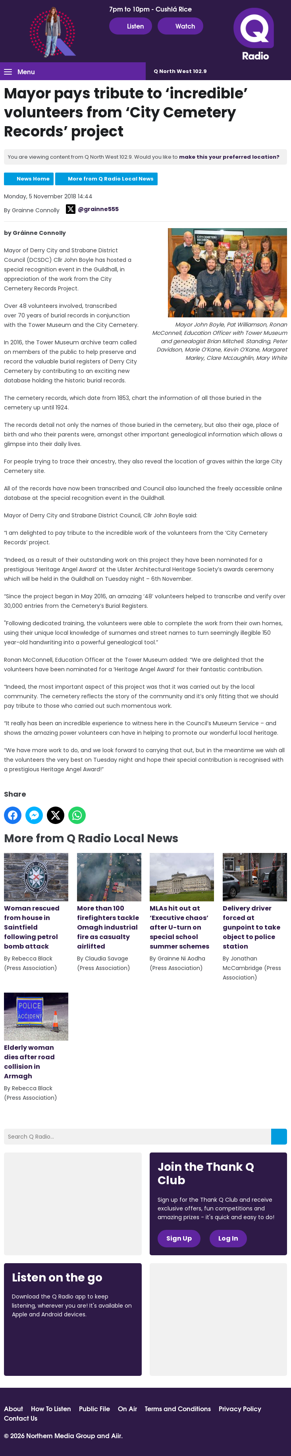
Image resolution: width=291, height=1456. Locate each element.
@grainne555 (92, 209)
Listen (130, 26)
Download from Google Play (42, 1356)
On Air (127, 1408)
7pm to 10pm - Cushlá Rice (150, 8)
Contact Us (20, 1418)
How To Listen (51, 1408)
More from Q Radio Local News (111, 178)
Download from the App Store (43, 1336)
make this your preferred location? (229, 157)
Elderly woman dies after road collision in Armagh (36, 1037)
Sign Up (179, 1238)
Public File (94, 1408)
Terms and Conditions (178, 1408)
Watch (180, 26)
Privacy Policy (240, 1408)
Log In (228, 1238)
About (13, 1408)
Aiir (116, 1435)
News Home (33, 178)
